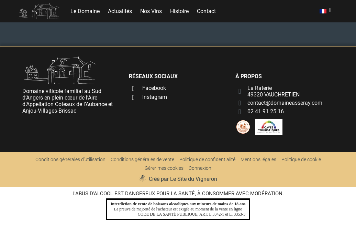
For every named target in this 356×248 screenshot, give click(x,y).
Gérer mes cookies (164, 168)
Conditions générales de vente (142, 159)
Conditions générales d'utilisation (70, 159)
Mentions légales (258, 159)
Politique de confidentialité (207, 159)
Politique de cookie (301, 159)
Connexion (200, 168)
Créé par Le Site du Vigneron (183, 179)
